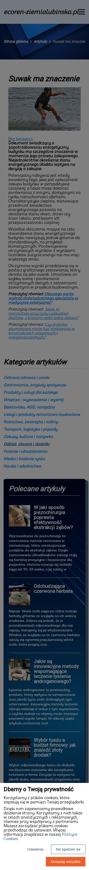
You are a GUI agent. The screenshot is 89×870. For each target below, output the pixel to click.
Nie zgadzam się (68, 849)
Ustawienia (35, 849)
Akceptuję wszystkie (65, 862)
